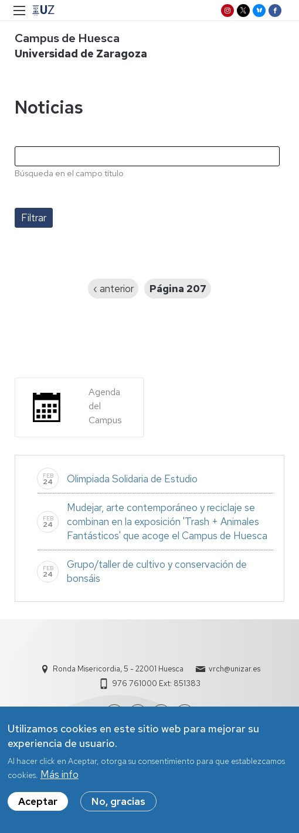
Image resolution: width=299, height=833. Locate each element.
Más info (59, 780)
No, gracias (118, 807)
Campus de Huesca (67, 38)
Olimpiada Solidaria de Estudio (132, 478)
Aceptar (37, 807)
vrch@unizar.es (234, 669)
